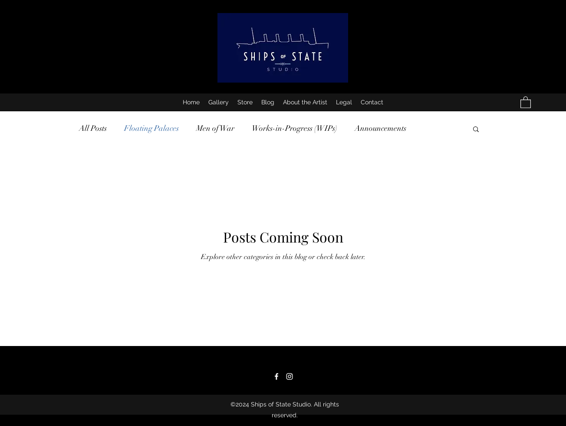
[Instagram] (289, 376)
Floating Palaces (151, 128)
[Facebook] (276, 376)
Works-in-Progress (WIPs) (294, 128)
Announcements (380, 128)
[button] (525, 102)
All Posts (93, 128)
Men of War (215, 128)
